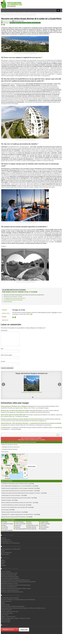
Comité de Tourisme (19, 13)
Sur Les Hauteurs (44, 527)
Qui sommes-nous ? (5, 539)
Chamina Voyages (44, 522)
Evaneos (4, 525)
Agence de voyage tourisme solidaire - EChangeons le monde (15, 618)
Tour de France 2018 (5, 620)
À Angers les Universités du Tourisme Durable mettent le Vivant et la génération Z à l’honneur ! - (24, 493)
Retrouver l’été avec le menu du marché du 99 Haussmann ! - (16, 517)
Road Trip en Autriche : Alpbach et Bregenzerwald (12, 606)
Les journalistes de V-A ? (6, 541)
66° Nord (5, 522)
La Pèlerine (5, 527)
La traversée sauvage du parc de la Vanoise (31, 392)
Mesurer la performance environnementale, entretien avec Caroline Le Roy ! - (19, 502)
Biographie (4, 310)
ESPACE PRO (23, 629)
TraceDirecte (43, 529)
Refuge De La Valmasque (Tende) (9, 575)
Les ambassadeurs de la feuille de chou (10, 543)
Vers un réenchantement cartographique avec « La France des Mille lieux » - (19, 486)
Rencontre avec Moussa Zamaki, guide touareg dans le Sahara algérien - (19, 498)
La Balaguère (43, 525)
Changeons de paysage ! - (9, 500)
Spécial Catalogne (5, 604)
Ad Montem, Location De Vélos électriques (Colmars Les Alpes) (16, 588)
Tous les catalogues (6, 571)
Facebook (3, 562)
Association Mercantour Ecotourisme (10, 598)
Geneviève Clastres (7, 21)
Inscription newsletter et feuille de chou (10, 549)
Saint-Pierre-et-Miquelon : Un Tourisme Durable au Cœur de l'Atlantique (18, 599)
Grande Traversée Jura (6, 601)
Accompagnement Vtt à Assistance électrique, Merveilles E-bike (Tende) (18, 581)
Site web (3, 361)
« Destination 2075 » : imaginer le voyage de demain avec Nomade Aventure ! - (20, 514)
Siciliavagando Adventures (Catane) (9, 583)
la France (27, 13)
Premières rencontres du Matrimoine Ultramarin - (14, 512)
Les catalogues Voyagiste (8, 520)
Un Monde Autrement (8, 530)
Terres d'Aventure (32, 529)
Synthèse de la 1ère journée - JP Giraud (13, 296)
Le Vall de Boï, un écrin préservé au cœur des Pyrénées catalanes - (17, 483)
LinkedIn (3, 560)
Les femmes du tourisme (7, 613)
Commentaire (4, 330)
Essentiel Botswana (45, 524)
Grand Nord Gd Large (33, 525)
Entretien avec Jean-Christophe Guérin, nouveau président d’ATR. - (17, 507)
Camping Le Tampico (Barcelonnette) (10, 590)
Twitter (2, 563)
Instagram (3, 565)
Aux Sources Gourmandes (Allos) (9, 587)
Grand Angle (18, 525)
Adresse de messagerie (6, 355)
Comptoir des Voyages (8, 524)
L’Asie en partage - (7, 509)
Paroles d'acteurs (8, 301)
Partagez (4, 316)
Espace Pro (3, 538)
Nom (2, 348)
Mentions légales (5, 554)
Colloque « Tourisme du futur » (8, 616)
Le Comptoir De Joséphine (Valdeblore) (10, 578)
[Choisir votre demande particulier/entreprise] (17, 629)
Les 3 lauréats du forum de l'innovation (13, 300)
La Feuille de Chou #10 (6, 610)
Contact (3, 551)
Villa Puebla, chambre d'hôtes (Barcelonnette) (12, 592)
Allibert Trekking (19, 522)
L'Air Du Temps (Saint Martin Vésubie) (9, 576)
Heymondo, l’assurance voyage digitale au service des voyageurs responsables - (20, 488)
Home (2, 13)
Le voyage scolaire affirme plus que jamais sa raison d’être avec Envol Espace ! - (20, 490)
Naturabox (17, 527)
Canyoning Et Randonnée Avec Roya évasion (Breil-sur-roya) (15, 580)
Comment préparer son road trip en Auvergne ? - (14, 495)
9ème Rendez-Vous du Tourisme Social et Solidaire (42, 13)
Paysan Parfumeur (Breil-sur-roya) (9, 573)
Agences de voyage (5, 621)
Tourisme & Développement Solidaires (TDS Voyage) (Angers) (15, 585)
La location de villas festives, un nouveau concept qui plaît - (16, 505)
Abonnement (5, 320)
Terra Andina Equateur (20, 529)
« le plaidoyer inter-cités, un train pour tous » (14, 298)
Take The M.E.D (4, 615)
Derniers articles (6, 313)
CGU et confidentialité (6, 552)
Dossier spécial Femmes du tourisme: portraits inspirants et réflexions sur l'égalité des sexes (23, 608)
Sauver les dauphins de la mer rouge (9, 611)
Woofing (3, 603)
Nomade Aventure (32, 527)
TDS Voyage (5, 529)
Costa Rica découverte (20, 524)
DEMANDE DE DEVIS (8, 629)
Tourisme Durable (9, 13)
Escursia (30, 524)
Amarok (29, 522)
